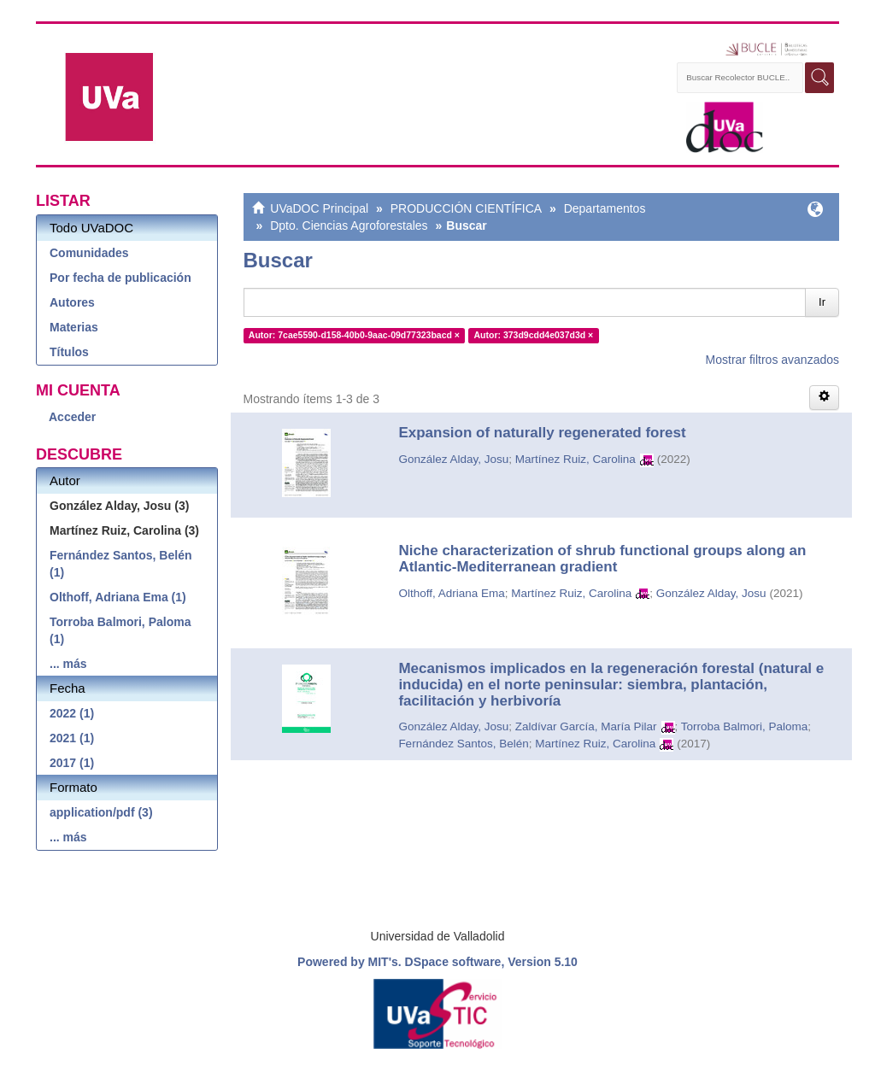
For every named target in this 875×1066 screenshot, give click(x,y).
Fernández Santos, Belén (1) (120, 563)
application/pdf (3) (101, 812)
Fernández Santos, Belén (463, 743)
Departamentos (605, 208)
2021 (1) (72, 738)
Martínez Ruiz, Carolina (575, 459)
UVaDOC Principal (319, 208)
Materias (74, 327)
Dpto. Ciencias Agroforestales (348, 225)
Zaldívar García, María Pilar (586, 726)
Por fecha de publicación (120, 277)
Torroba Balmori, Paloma (744, 726)
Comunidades (89, 253)
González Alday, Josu (453, 459)
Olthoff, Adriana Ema (451, 593)
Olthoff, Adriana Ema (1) (118, 597)
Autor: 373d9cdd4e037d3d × (533, 335)
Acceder (72, 417)
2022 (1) (72, 713)
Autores (72, 302)
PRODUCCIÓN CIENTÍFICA (466, 208)
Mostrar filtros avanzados (772, 359)
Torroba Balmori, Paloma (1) (120, 630)
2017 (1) (72, 763)
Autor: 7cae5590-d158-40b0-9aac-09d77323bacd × (354, 335)
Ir (822, 302)
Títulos (69, 352)
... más (68, 664)
